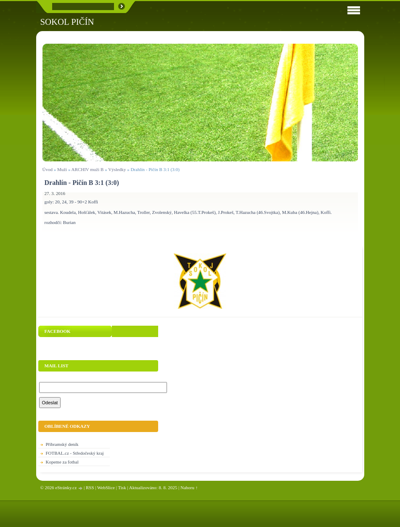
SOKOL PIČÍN (67, 21)
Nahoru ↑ (189, 487)
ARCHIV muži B (88, 169)
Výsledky (117, 169)
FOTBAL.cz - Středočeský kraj (75, 453)
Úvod (47, 169)
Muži (62, 169)
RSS (90, 487)
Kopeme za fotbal (62, 461)
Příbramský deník (62, 444)
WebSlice (106, 487)
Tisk (122, 487)
